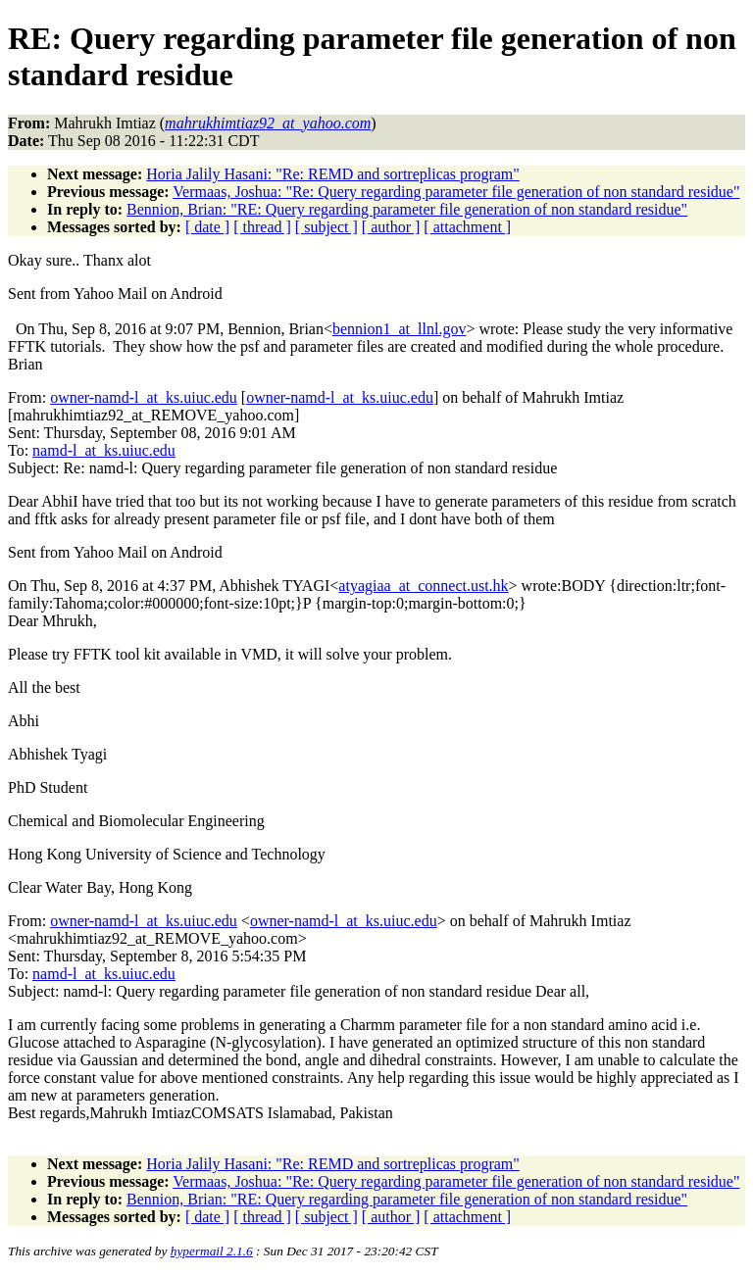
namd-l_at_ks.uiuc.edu (104, 450)
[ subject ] (326, 227)
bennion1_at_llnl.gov (399, 328)
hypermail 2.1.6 (212, 1251)
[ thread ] (262, 227)
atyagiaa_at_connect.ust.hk (423, 585)
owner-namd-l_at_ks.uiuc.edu (143, 397)
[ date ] (207, 227)
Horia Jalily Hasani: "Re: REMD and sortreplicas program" (333, 174)
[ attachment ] (467, 227)
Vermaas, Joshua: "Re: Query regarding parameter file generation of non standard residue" (456, 191)
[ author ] (391, 227)
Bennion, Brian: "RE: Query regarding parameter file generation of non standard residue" (406, 209)
